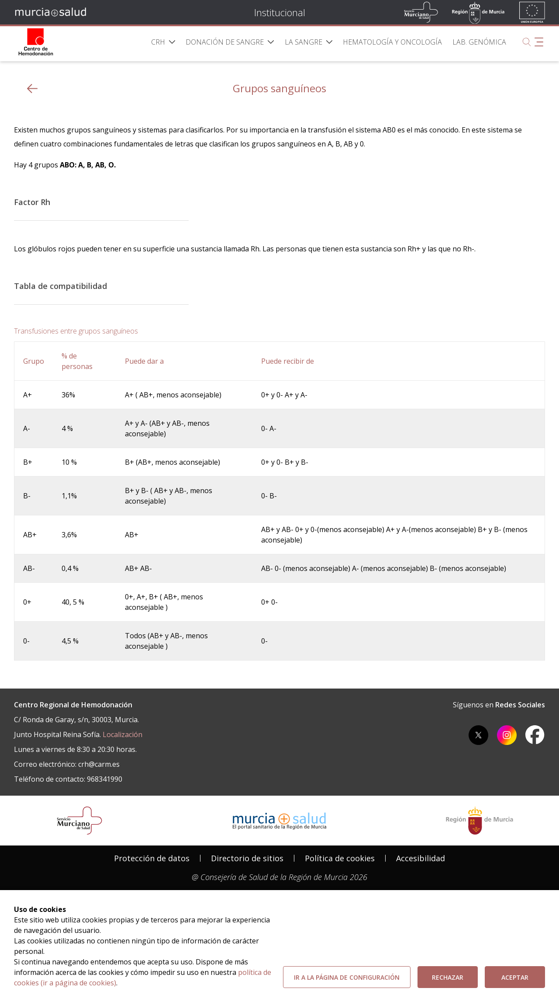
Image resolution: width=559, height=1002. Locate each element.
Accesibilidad (420, 858)
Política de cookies (340, 858)
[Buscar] (526, 42)
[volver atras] (32, 88)
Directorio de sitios (247, 858)
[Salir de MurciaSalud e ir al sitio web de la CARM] (479, 821)
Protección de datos (152, 858)
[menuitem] (163, 42)
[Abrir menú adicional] (539, 42)
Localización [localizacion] (122, 734)
